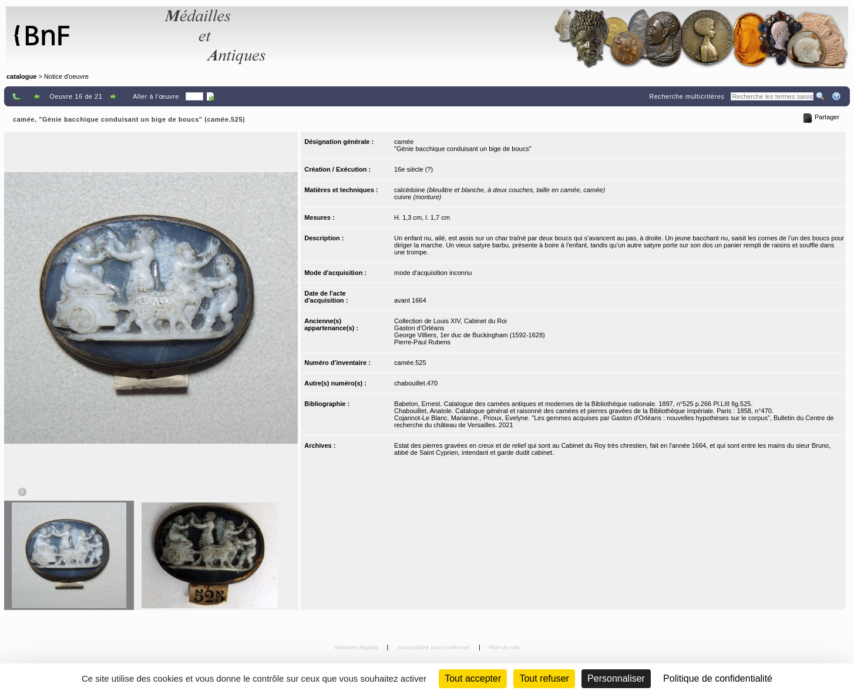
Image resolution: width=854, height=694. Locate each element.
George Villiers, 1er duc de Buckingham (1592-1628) (469, 334)
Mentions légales (357, 647)
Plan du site (504, 647)
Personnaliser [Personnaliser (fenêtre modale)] (616, 678)
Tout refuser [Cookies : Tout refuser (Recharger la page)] (544, 678)
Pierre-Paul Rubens (422, 342)
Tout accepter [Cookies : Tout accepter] (473, 678)
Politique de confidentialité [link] (717, 678)
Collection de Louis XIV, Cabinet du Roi (450, 320)
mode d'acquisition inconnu (433, 272)
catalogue (21, 76)
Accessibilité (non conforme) (434, 647)
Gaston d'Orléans (419, 327)
